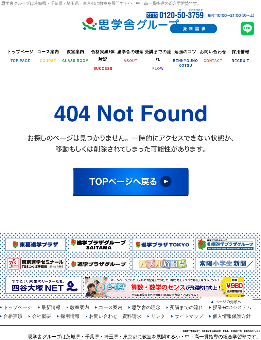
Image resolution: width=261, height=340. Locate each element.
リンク (158, 316)
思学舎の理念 (146, 307)
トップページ (17, 307)
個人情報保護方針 (232, 316)
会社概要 (41, 316)
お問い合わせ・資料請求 (115, 316)
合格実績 (12, 316)
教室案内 (79, 307)
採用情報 (70, 316)
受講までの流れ (186, 307)
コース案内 (110, 307)
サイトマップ (189, 316)
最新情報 (50, 307)
